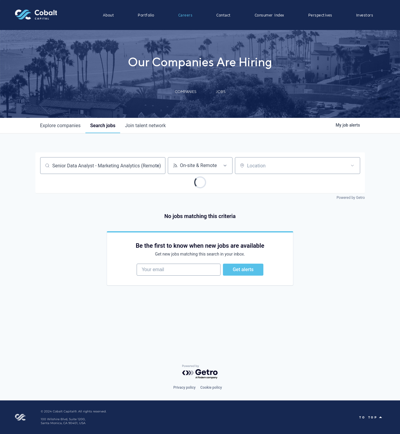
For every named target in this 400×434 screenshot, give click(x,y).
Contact (223, 15)
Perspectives (320, 15)
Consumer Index (269, 15)
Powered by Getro (350, 198)
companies (60, 125)
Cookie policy (211, 387)
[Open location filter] (352, 165)
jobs (102, 125)
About (108, 15)
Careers (185, 15)
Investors (364, 15)
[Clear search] (157, 165)
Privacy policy (184, 387)
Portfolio (146, 15)
